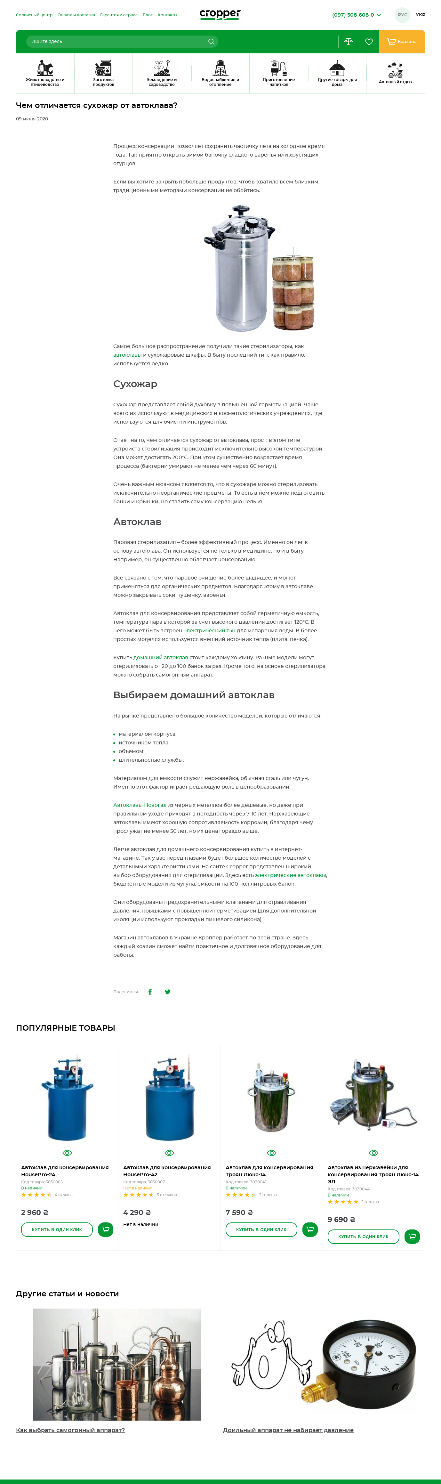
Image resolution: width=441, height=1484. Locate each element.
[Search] (210, 41)
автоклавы (127, 355)
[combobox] (122, 42)
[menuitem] (34, 15)
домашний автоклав (160, 657)
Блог (46, 85)
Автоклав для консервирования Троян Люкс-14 (269, 1171)
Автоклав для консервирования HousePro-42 (167, 1171)
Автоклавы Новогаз (139, 805)
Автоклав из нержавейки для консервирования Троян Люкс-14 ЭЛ (373, 1174)
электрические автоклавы (290, 875)
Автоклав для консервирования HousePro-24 (65, 1171)
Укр (420, 15)
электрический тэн (210, 630)
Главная (24, 85)
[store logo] (220, 15)
